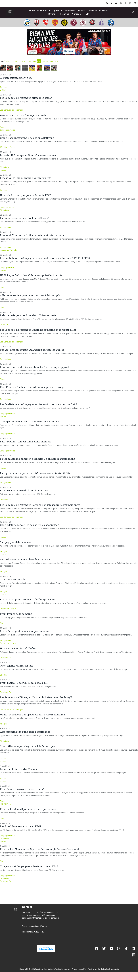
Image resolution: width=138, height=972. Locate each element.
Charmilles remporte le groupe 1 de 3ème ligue (27, 746)
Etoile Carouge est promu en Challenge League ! (28, 599)
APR (43, 61)
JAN (56, 61)
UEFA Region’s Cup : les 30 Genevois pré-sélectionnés (31, 275)
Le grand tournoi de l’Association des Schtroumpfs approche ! (36, 367)
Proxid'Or (4, 324)
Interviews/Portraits (8, 250)
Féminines (69, 10)
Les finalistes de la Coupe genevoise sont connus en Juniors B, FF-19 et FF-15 (45, 258)
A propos (77, 14)
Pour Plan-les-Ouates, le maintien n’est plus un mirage (32, 387)
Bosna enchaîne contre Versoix (18, 769)
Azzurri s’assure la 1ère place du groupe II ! (25, 559)
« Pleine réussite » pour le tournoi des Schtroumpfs (30, 295)
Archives (64, 14)
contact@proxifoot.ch (38, 926)
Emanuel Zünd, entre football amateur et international (32, 235)
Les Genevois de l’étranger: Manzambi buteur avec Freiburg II (36, 697)
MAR (47, 61)
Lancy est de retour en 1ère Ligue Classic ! (24, 218)
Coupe (92, 10)
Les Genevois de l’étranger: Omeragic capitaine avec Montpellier (38, 329)
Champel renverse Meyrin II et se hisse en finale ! (29, 421)
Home (32, 10)
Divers (52, 14)
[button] (25, 940)
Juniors (81, 10)
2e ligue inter (5, 227)
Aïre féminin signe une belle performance (25, 731)
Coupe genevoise (7, 130)
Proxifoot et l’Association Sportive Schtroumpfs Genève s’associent (39, 849)
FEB (51, 61)
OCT (16, 61)
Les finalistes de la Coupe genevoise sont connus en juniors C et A (39, 404)
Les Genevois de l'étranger (11, 110)
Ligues (57, 10)
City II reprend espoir (12, 579)
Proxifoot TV (43, 10)
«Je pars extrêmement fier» (16, 77)
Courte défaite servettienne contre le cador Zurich (29, 525)
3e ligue (3, 571)
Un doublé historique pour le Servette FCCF (25, 195)
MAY (38, 61)
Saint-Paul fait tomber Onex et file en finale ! (26, 441)
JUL (30, 61)
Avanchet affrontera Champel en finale (23, 115)
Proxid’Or (103, 10)
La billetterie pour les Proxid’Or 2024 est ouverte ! (29, 315)
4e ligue (3, 723)
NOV (12, 61)
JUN (34, 61)
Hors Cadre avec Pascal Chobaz (18, 648)
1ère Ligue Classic (7, 147)
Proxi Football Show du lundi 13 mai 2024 (24, 490)
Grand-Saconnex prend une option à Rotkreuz (27, 137)
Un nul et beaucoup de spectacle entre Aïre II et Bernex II (33, 714)
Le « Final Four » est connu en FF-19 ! (21, 826)
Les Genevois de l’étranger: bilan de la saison (26, 97)
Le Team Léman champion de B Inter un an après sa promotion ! (37, 458)
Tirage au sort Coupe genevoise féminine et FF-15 (29, 866)
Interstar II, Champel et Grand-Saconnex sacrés (28, 155)
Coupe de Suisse (7, 207)
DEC (7, 61)
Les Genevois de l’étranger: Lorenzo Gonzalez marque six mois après (40, 504)
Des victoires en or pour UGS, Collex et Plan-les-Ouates (32, 349)
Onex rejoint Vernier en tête (16, 665)
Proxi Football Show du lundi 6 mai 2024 (24, 682)
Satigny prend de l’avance (15, 542)
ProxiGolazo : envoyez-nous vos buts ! (22, 789)
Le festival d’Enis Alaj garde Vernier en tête (25, 178)
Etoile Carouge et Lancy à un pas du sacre (24, 631)
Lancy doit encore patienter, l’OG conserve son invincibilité (35, 473)
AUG (25, 61)
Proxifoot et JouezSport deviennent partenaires (28, 809)
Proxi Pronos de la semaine (16, 613)
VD (87, 14)
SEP (21, 61)
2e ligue (3, 87)
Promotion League (8, 608)
